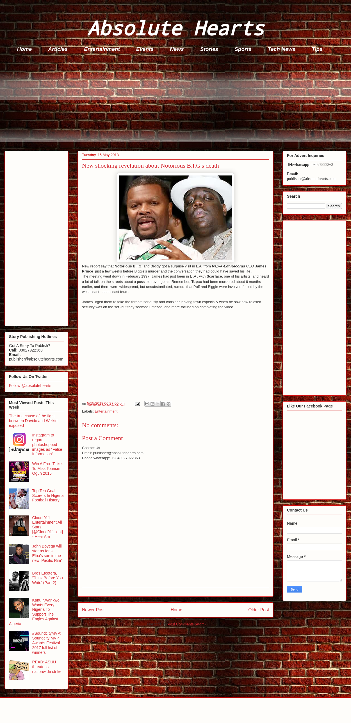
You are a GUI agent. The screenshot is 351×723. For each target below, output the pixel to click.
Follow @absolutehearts (30, 385)
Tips (317, 49)
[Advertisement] (177, 103)
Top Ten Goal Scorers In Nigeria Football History (48, 495)
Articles (58, 49)
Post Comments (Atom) (187, 624)
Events (145, 49)
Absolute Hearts (175, 28)
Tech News (281, 49)
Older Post (258, 609)
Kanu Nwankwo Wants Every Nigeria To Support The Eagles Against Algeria (34, 612)
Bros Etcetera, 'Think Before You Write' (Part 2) (47, 578)
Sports (242, 49)
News (177, 49)
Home (24, 49)
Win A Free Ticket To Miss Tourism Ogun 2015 (47, 468)
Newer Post (93, 609)
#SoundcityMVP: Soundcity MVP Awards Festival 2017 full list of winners (46, 642)
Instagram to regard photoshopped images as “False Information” (47, 444)
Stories (209, 49)
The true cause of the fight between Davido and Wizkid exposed (33, 421)
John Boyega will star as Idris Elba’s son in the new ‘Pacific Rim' (47, 553)
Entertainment (102, 49)
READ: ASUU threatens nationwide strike (46, 667)
